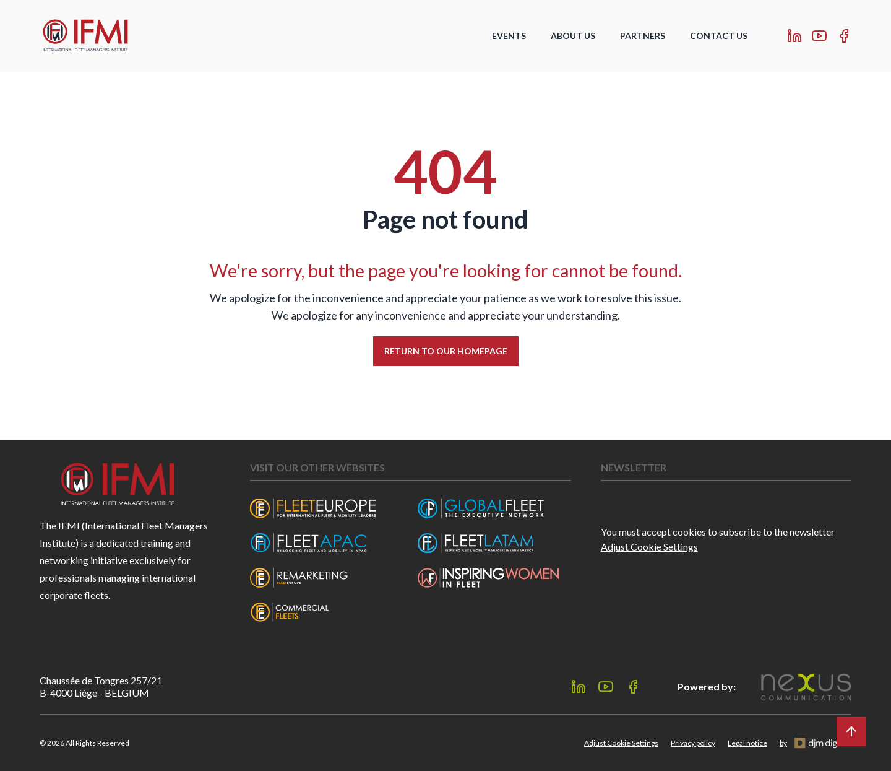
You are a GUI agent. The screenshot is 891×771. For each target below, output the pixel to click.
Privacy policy (693, 742)
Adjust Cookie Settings (649, 546)
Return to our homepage (445, 351)
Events (509, 35)
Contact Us (718, 35)
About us (573, 35)
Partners (642, 35)
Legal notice (747, 742)
